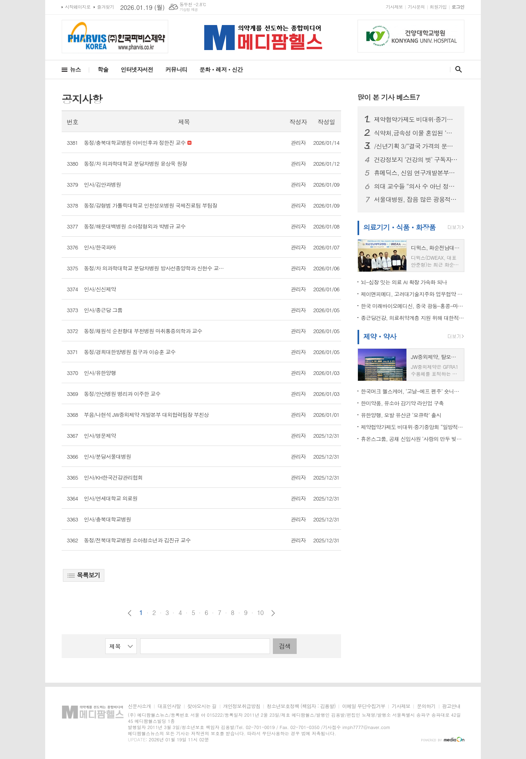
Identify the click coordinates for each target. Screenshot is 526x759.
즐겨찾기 (105, 7)
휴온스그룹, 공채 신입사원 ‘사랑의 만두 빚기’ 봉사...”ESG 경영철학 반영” (412, 439)
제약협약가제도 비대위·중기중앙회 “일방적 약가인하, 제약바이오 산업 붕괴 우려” (416, 119)
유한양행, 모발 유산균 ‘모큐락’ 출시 (401, 415)
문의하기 (426, 706)
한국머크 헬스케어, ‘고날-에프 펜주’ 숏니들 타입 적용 (412, 391)
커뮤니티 (176, 69)
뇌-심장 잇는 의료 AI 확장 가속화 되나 (404, 282)
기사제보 (394, 7)
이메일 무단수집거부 (363, 706)
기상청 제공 (189, 9)
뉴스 (75, 69)
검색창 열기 (457, 69)
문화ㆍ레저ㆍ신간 (220, 69)
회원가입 (438, 7)
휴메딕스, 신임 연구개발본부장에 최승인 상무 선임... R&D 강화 (416, 173)
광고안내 (451, 706)
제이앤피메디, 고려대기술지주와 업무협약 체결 (412, 294)
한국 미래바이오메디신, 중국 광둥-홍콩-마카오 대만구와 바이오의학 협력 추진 (412, 306)
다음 (273, 613)
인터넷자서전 (137, 69)
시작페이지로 (77, 7)
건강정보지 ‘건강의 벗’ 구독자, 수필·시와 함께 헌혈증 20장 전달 (416, 159)
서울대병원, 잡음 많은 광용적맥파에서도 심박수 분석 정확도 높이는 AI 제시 (416, 199)
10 (260, 612)
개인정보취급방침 (241, 706)
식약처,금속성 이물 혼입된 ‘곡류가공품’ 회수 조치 (416, 133)
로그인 (458, 7)
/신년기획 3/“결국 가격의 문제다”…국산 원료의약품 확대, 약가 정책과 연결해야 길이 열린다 (416, 146)
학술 (102, 69)
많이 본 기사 (389, 97)
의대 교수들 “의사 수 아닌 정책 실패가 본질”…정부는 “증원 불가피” (416, 186)
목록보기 (83, 575)
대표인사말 (168, 706)
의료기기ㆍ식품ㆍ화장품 (399, 227)
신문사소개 (139, 706)
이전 (129, 613)
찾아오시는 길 (202, 706)
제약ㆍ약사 (379, 336)
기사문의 (416, 7)
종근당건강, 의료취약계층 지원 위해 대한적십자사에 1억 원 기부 (412, 318)
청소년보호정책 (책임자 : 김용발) (301, 706)
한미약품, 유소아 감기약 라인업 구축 (402, 403)
